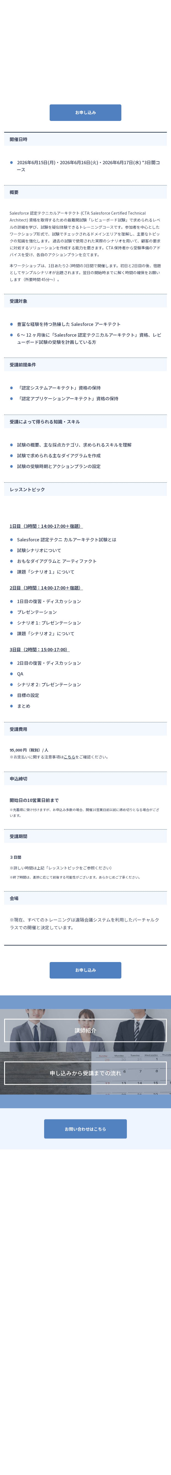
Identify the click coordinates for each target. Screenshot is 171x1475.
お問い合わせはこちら (85, 1131)
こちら (69, 757)
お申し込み (85, 112)
